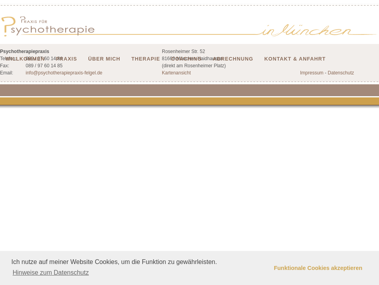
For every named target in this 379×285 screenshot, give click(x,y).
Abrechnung (233, 59)
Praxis (66, 59)
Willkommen (25, 59)
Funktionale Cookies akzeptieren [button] (318, 268)
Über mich (104, 59)
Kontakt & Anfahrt (295, 59)
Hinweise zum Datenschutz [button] (51, 272)
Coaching (186, 59)
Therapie (145, 59)
